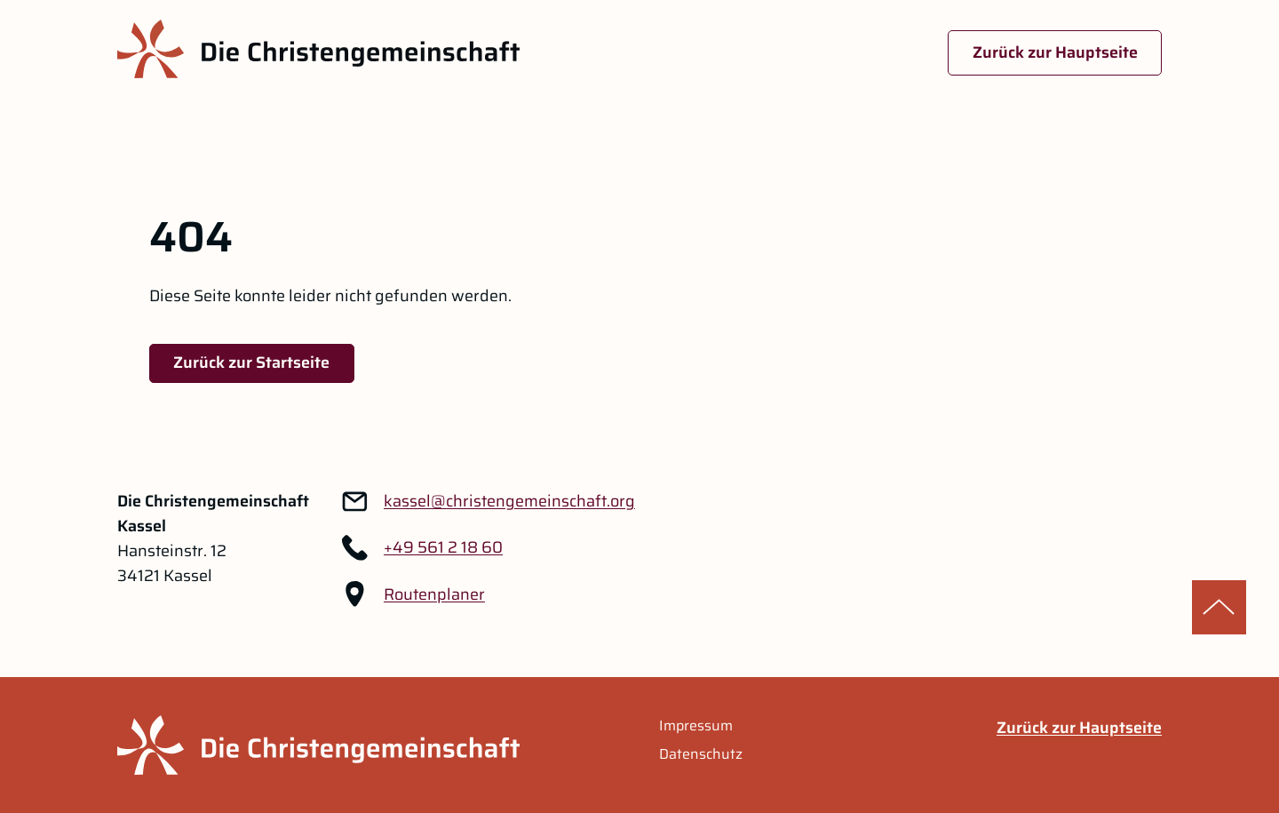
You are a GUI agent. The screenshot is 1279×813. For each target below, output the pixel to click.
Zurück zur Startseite (251, 362)
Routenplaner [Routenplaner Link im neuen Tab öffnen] (434, 594)
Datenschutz (701, 754)
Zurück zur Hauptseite (1055, 52)
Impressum (696, 726)
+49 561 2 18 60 (443, 547)
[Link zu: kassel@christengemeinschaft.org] (509, 501)
